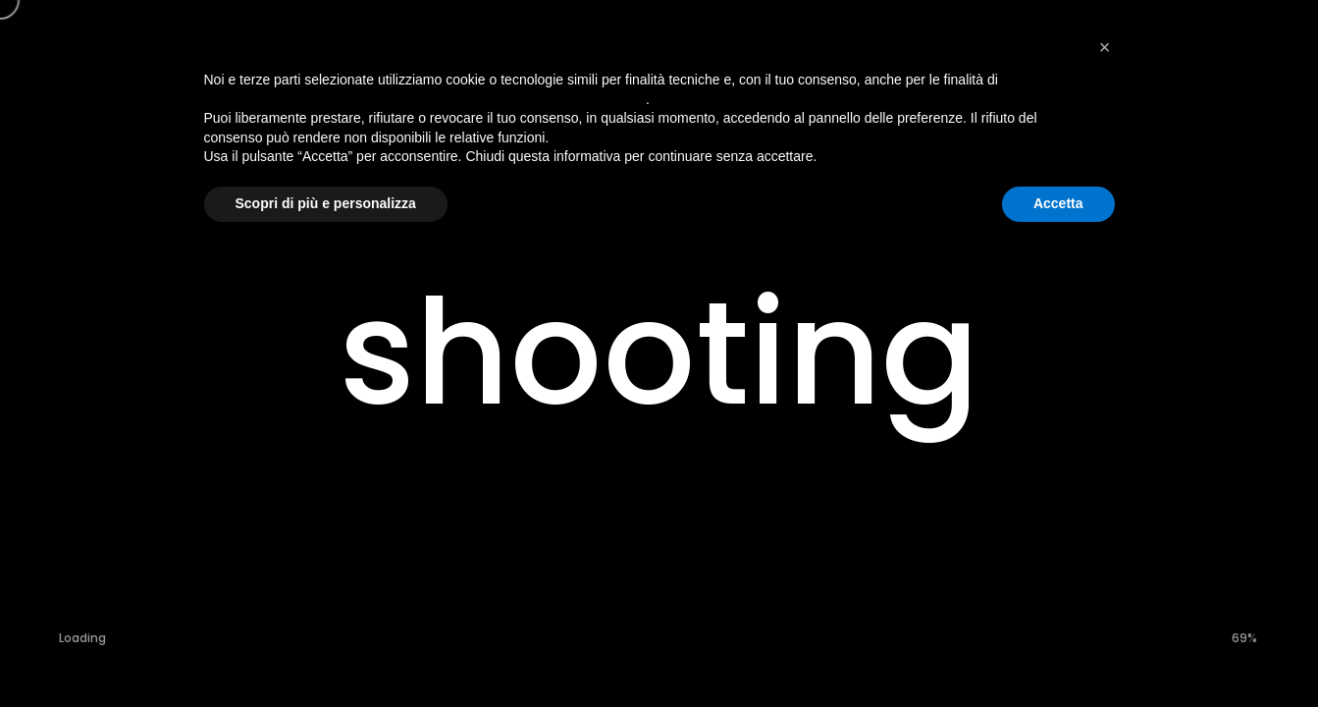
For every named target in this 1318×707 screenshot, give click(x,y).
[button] (1105, 47)
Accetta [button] (1058, 203)
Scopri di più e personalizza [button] (326, 203)
